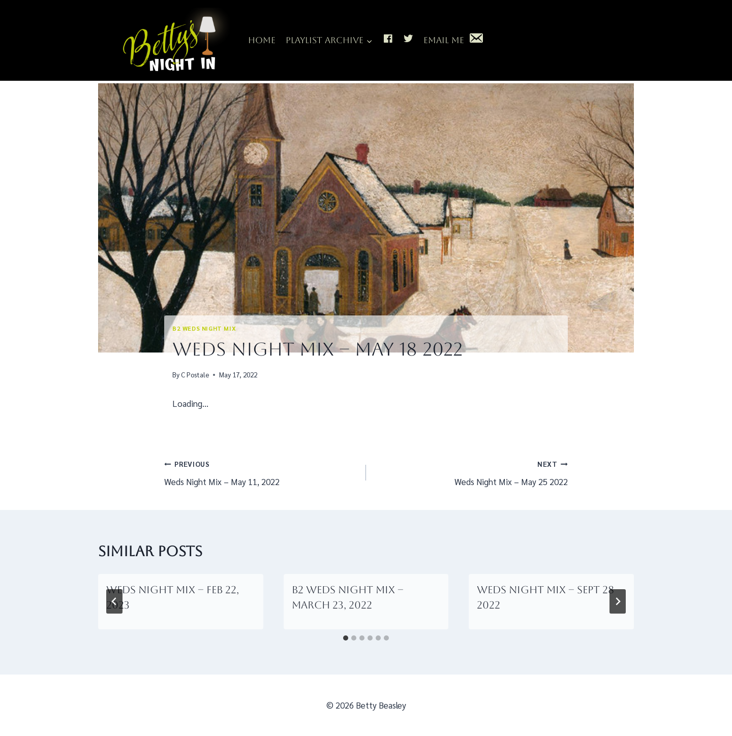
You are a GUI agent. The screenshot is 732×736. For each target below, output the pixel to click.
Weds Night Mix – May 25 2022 (471, 472)
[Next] (617, 601)
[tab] (345, 638)
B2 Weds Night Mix (204, 328)
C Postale (195, 374)
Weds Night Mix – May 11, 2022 (260, 472)
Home (262, 40)
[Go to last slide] (114, 601)
